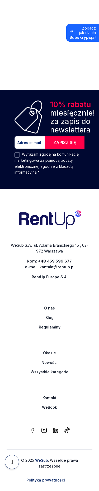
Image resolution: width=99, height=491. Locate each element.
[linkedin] (56, 430)
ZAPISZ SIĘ (64, 142)
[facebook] (32, 430)
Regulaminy (49, 327)
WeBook (49, 407)
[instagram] (44, 430)
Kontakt (49, 397)
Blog (49, 317)
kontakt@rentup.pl (57, 267)
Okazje (49, 353)
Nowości (49, 362)
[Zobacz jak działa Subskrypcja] (82, 33)
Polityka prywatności (45, 480)
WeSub (41, 460)
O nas (49, 308)
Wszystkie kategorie (49, 372)
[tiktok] (66, 430)
